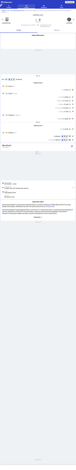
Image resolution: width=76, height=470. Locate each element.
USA (8, 10)
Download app (69, 2)
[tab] (19, 30)
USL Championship (17, 10)
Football (3, 10)
